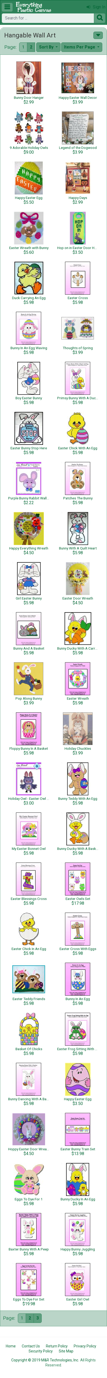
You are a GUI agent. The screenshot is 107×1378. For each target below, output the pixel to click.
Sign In (96, 6)
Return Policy (57, 1346)
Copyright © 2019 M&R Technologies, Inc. (45, 1360)
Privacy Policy (85, 1346)
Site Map (66, 1351)
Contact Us (31, 1346)
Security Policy (41, 1351)
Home (11, 1346)
